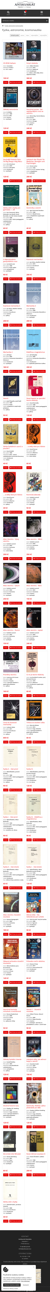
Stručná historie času (11, 1106)
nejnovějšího (43, 35)
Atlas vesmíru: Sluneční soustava (12, 916)
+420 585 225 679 (25, 1246)
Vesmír (5, 398)
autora (22, 35)
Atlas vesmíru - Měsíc (34, 539)
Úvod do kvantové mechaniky (10, 723)
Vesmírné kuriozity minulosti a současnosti (12, 1010)
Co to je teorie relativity (35, 675)
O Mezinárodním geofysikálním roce (10, 260)
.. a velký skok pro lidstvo (35, 446)
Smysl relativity (32, 63)
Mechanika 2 (8, 352)
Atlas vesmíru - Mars (34, 585)
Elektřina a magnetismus (35, 352)
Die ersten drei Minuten (12, 1154)
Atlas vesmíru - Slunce (11, 630)
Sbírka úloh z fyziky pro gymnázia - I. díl (11, 209)
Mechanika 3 (31, 306)
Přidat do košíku (16, 82)
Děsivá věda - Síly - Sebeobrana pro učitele (35, 916)
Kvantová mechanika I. (34, 259)
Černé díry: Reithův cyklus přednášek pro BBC (36, 1107)
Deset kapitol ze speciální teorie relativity (35, 399)
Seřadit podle (15, 35)
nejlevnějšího (34, 35)
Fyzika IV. (29, 769)
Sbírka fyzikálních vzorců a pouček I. (13, 447)
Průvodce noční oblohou (35, 961)
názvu (27, 35)
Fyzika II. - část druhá (11, 867)
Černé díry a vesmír (33, 208)
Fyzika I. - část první (10, 817)
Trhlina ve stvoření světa (35, 722)
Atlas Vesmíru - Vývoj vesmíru (11, 540)
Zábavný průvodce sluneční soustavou (13, 962)
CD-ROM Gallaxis (9, 63)
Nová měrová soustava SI (35, 1154)
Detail (6, 82)
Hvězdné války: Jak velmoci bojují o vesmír (36, 1060)
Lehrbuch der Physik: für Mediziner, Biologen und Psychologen (35, 161)
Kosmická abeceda (33, 495)
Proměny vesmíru (9, 675)
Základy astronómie (10, 109)
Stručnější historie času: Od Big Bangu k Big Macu (12, 160)
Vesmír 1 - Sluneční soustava (33, 1010)
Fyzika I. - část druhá (34, 867)
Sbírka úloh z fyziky (10, 1202)
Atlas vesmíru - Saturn (11, 585)
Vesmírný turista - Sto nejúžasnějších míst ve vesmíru (34, 111)
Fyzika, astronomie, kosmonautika (14, 26)
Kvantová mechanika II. (11, 306)
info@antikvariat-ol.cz (25, 1249)
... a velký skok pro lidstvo (12, 495)
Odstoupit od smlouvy (25, 1267)
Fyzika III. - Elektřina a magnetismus (34, 818)
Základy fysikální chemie (12, 1059)
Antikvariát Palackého (30, 1288)
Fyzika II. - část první (10, 769)
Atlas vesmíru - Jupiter (34, 630)
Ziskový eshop (25, 1290)
